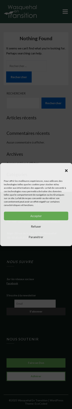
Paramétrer (36, 237)
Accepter (36, 216)
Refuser (36, 226)
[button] (66, 170)
